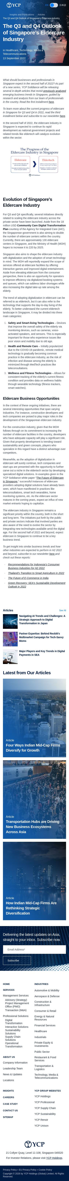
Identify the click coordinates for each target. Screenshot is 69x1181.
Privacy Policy (10, 1170)
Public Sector (42, 1051)
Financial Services (45, 1025)
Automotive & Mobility (47, 990)
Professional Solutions (16, 1016)
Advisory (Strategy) (16, 999)
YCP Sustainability (45, 1113)
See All (62, 610)
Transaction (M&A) (15, 1010)
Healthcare (41, 1031)
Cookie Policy (45, 1170)
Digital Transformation (13, 1022)
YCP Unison (42, 1125)
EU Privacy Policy (27, 1170)
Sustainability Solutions (12, 1032)
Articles (41, 14)
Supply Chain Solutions (12, 1038)
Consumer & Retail (45, 1010)
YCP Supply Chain (45, 1108)
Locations (8, 1080)
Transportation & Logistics (44, 1067)
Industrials (40, 1037)
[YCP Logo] (14, 5)
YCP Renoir (41, 1119)
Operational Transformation (13, 1045)
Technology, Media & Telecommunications (46, 1076)
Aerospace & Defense (47, 996)
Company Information (15, 1062)
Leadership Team (13, 1068)
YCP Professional (45, 1102)
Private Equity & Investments (44, 1044)
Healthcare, (13, 50)
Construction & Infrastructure (43, 1003)
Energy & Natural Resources (44, 1018)
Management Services (16, 995)
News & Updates (12, 1074)
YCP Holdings (54, 1157)
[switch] (54, 5)
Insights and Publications (22, 14)
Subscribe (17, 960)
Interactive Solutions (16, 1026)
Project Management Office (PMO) (17, 1005)
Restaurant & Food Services (45, 1059)
